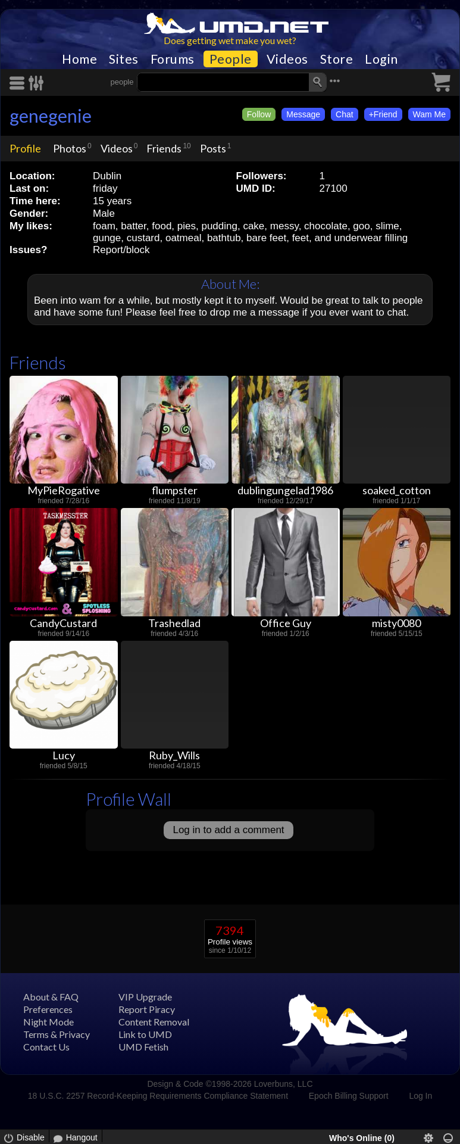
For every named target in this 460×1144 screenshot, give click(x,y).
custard (143, 238)
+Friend (383, 114)
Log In (420, 1096)
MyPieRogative (63, 490)
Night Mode (48, 1021)
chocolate (326, 226)
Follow (259, 114)
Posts (213, 148)
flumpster (175, 490)
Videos (287, 59)
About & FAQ (51, 996)
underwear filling (371, 238)
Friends (164, 148)
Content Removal (153, 1021)
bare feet (266, 238)
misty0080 (396, 622)
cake (253, 226)
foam (104, 226)
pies (186, 226)
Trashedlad (174, 622)
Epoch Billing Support (349, 1096)
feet (300, 238)
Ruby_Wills (174, 755)
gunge (107, 238)
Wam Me (429, 114)
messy (284, 226)
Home (79, 59)
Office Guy (285, 622)
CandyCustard (63, 622)
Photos (69, 148)
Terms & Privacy (56, 1034)
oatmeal (183, 238)
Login (381, 59)
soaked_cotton (396, 490)
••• (335, 80)
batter (133, 226)
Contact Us (46, 1046)
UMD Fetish (143, 1046)
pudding (219, 226)
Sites (124, 59)
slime (387, 226)
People (230, 59)
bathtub (224, 238)
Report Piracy (146, 1009)
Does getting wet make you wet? (230, 40)
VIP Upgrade (145, 996)
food (161, 226)
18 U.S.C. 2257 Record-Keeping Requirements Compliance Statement (158, 1096)
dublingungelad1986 (285, 490)
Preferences (48, 1009)
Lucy (63, 755)
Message (303, 114)
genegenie (51, 115)
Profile (25, 148)
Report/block (121, 249)
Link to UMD (145, 1034)
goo (361, 226)
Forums (173, 59)
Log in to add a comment (228, 830)
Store (336, 59)
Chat (344, 114)
